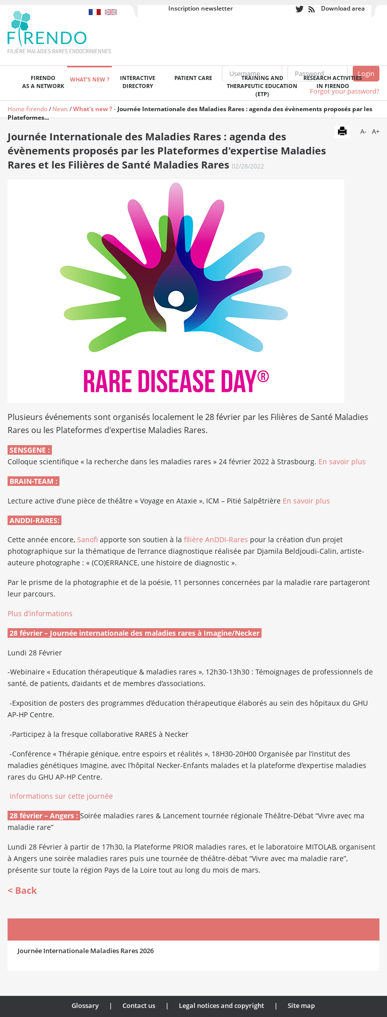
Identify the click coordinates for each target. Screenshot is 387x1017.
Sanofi (87, 539)
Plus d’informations (40, 613)
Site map (301, 1005)
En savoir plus (342, 461)
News (60, 109)
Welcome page (13, 83)
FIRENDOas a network (43, 82)
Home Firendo (27, 109)
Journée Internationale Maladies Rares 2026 (86, 950)
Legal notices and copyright (221, 1005)
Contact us (138, 1005)
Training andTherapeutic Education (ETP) (262, 86)
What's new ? (89, 79)
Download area (343, 8)
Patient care (193, 77)
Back (26, 890)
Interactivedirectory (137, 82)
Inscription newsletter (200, 8)
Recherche (371, 83)
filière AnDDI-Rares (216, 539)
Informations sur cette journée (61, 796)
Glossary (85, 1005)
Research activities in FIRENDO (332, 82)
